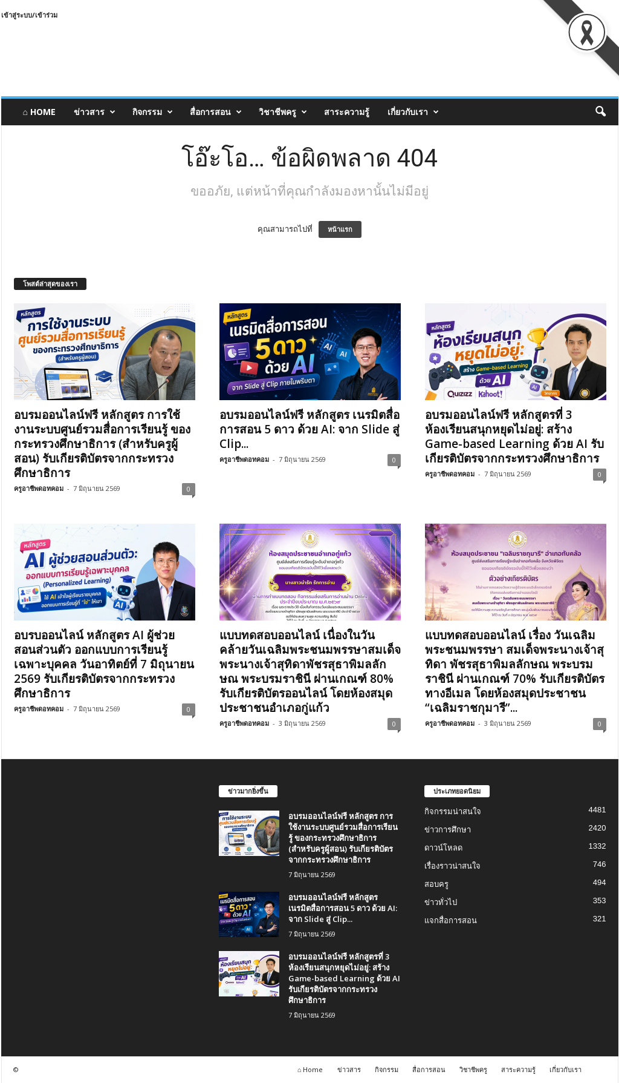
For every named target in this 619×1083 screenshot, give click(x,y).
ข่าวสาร (94, 112)
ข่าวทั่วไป (440, 902)
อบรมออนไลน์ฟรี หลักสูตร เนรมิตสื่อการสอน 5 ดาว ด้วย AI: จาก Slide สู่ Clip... (309, 429)
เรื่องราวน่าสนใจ (452, 866)
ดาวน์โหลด (443, 847)
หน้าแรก (340, 229)
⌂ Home (39, 111)
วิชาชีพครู (283, 112)
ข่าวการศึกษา (447, 829)
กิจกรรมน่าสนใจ (452, 811)
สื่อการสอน (216, 112)
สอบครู (436, 884)
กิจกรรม (152, 112)
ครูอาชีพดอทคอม (38, 488)
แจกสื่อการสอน (450, 920)
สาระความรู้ (346, 111)
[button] (600, 112)
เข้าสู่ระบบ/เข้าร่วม (29, 14)
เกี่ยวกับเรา (413, 112)
